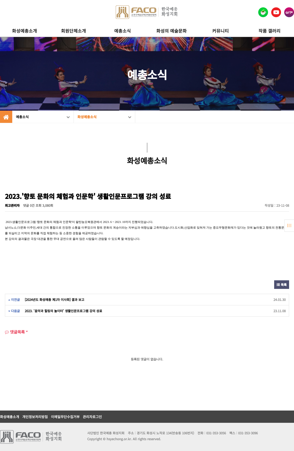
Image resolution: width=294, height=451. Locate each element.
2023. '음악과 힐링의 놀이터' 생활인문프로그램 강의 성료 (63, 311)
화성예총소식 (104, 117)
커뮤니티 (220, 30)
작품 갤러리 (269, 30)
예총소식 (122, 30)
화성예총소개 (24, 30)
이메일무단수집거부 (65, 416)
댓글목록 (15, 332)
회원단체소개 (73, 30)
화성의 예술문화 (171, 30)
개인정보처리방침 (35, 416)
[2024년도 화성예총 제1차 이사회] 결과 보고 (54, 299)
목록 (282, 284)
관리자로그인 (92, 416)
